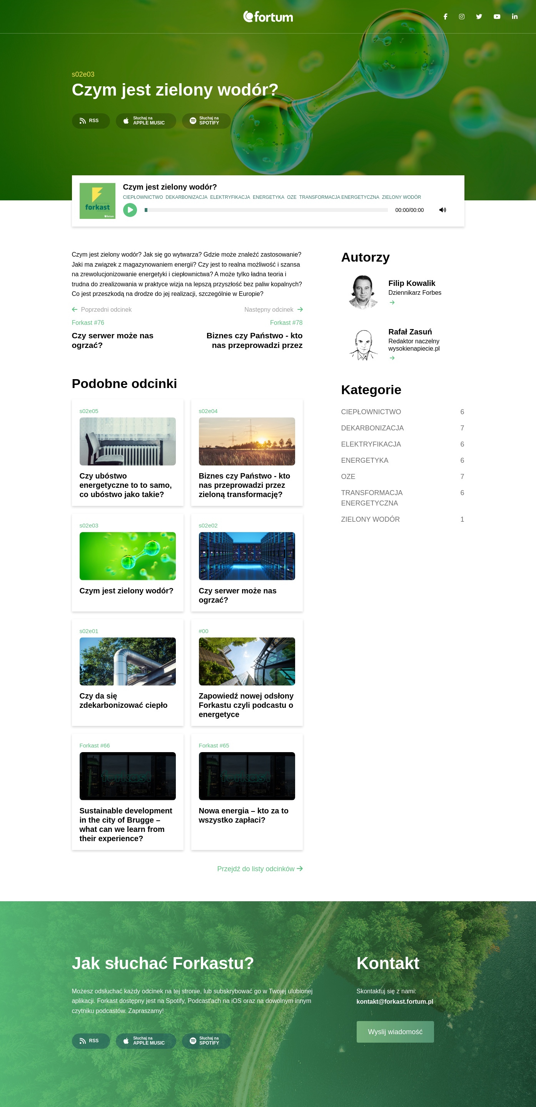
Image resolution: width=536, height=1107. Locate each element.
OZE (292, 197)
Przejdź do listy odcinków (255, 869)
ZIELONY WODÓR (401, 197)
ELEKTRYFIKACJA (230, 197)
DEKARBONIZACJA (187, 197)
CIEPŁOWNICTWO (143, 197)
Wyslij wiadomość (395, 1032)
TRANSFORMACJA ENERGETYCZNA (339, 197)
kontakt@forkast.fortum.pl (395, 1001)
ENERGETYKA (268, 197)
